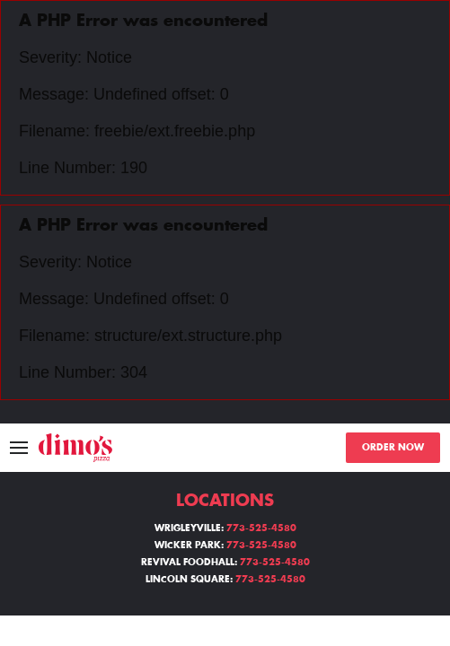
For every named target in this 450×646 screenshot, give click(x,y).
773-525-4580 (261, 528)
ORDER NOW (393, 447)
